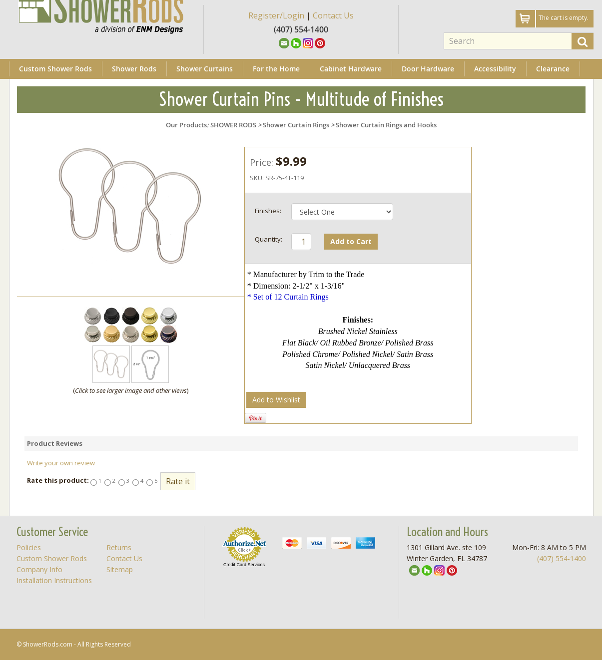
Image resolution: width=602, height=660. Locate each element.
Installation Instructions (54, 580)
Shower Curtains (204, 68)
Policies (28, 547)
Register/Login (276, 15)
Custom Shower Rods (55, 68)
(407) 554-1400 (561, 558)
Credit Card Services (244, 564)
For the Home (276, 68)
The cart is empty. (564, 17)
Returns (118, 547)
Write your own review (61, 462)
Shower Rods (134, 68)
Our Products (186, 124)
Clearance (553, 68)
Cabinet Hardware (351, 68)
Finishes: (268, 210)
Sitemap (119, 569)
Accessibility (495, 68)
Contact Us (333, 15)
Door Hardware (428, 68)
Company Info (39, 569)
